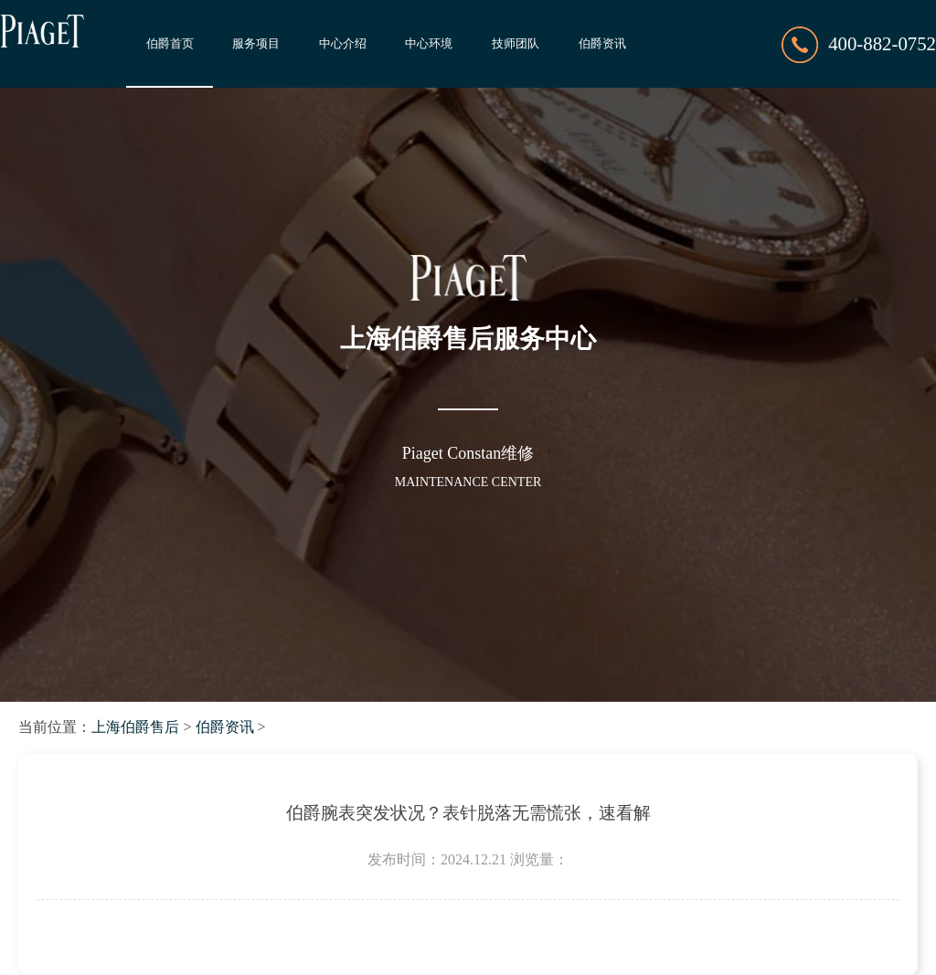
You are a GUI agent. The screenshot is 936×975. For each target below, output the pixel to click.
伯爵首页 (170, 43)
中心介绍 (343, 43)
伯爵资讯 (602, 43)
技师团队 (515, 43)
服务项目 (256, 43)
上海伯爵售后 (135, 727)
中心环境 (428, 43)
